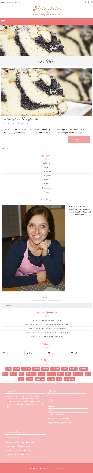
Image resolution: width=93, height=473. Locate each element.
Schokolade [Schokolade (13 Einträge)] (40, 379)
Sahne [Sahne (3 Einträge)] (21, 379)
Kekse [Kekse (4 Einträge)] (64, 369)
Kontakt (50, 410)
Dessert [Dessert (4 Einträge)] (36, 369)
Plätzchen (46, 184)
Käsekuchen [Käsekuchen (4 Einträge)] (31, 374)
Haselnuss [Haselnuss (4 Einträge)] (55, 369)
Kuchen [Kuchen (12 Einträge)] (13, 374)
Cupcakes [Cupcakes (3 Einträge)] (26, 369)
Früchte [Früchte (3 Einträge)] (45, 369)
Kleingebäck (47, 175)
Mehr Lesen (79, 139)
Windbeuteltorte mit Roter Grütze (51, 337)
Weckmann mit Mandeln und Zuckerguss (50, 328)
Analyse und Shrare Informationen (60, 419)
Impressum (52, 406)
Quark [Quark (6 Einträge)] (88, 374)
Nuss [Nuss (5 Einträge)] (68, 374)
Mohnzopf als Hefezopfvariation (21, 119)
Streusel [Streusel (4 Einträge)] (51, 379)
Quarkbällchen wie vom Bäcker (51, 320)
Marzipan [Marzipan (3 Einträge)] (51, 374)
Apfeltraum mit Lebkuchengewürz (18, 446)
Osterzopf (34, 132)
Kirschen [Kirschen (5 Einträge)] (73, 369)
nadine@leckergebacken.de (12, 2)
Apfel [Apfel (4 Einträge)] (8, 369)
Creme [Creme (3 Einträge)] (16, 369)
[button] (12, 353)
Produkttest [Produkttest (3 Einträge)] (78, 374)
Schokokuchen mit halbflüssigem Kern (19, 450)
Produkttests (46, 188)
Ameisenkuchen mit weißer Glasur (18, 454)
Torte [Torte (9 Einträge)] (59, 379)
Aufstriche (47, 163)
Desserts (47, 167)
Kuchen (47, 180)
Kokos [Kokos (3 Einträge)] (5, 374)
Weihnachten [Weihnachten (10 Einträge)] (69, 379)
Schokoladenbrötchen (13, 438)
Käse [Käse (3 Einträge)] (21, 374)
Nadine (26, 123)
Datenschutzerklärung (56, 414)
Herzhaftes (47, 171)
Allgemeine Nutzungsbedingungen (60, 423)
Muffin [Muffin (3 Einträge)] (60, 374)
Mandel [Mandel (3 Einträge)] (41, 374)
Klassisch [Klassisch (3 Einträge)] (83, 369)
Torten (46, 192)
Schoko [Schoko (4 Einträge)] (29, 379)
